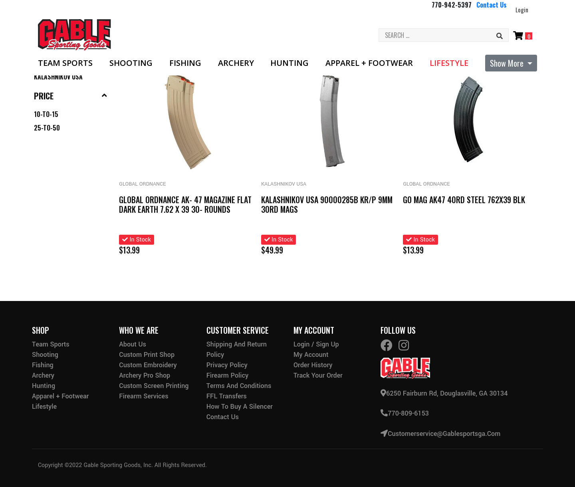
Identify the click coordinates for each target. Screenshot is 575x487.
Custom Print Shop (146, 354)
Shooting (131, 63)
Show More (507, 63)
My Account (311, 354)
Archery (236, 63)
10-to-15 (46, 114)
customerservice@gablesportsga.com (440, 433)
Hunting (289, 63)
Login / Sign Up (316, 344)
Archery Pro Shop (144, 375)
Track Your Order (318, 375)
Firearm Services (143, 396)
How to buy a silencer (239, 406)
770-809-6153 (405, 413)
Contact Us (491, 5)
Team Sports (65, 63)
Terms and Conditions (239, 385)
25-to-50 (47, 128)
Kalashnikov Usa (58, 76)
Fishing (185, 63)
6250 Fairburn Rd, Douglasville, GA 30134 (444, 393)
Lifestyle (449, 63)
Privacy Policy (227, 365)
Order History (312, 365)
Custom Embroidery (147, 365)
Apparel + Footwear (369, 63)
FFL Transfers (226, 396)
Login (522, 9)
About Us (132, 344)
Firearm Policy (227, 375)
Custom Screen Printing (153, 385)
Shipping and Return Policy (236, 349)
